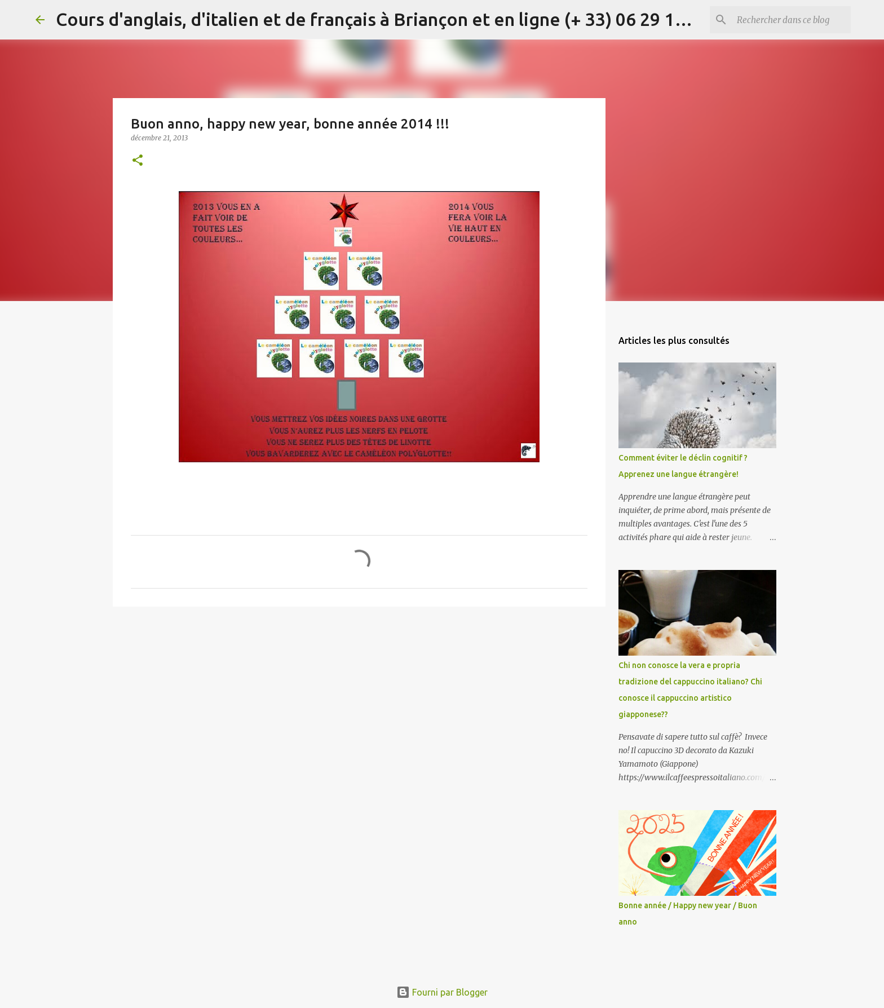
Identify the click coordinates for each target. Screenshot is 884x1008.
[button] (137, 161)
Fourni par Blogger (442, 992)
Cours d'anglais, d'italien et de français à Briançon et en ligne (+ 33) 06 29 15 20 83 (394, 19)
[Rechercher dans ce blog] (791, 19)
